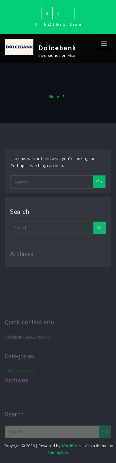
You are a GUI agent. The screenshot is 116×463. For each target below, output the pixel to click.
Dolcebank (57, 48)
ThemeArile (58, 452)
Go (99, 190)
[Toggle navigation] (104, 44)
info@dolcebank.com (61, 24)
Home (54, 99)
